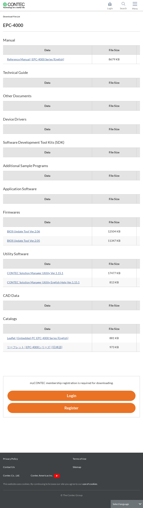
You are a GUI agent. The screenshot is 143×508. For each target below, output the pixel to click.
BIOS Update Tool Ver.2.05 (23, 240)
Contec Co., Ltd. (12, 475)
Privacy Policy (10, 458)
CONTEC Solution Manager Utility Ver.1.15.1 (35, 273)
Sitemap (77, 467)
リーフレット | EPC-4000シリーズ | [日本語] (34, 347)
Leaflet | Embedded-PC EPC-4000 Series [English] (37, 338)
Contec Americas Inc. (45, 475)
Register (71, 408)
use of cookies (89, 483)
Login (110, 8)
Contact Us (9, 467)
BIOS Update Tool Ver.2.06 (23, 231)
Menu (135, 8)
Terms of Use (79, 458)
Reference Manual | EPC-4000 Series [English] (35, 59)
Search (123, 8)
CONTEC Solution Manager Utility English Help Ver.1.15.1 (43, 282)
